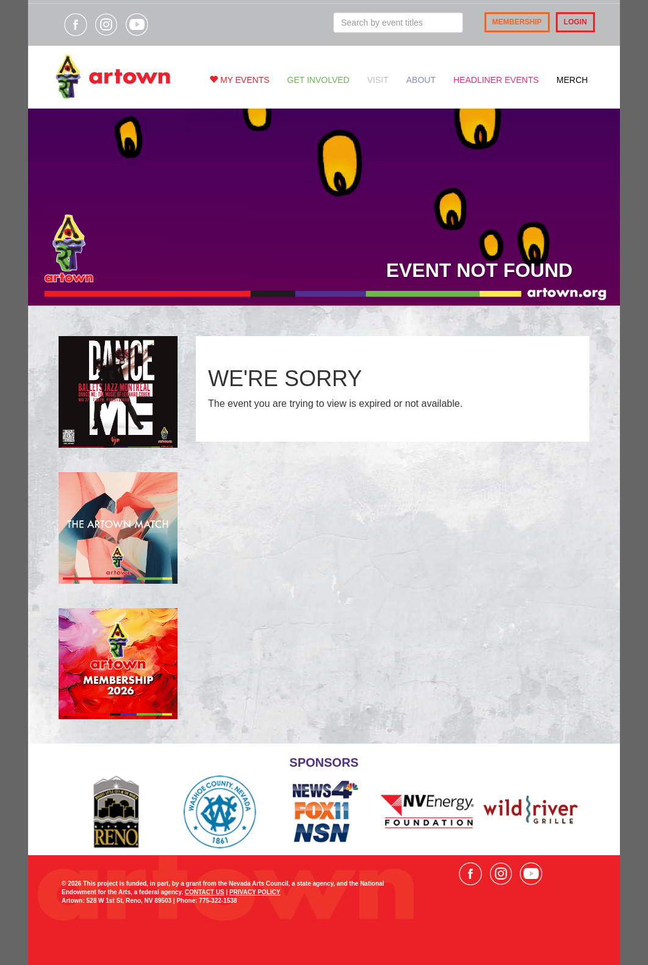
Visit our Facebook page (75, 24)
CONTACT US (205, 892)
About (421, 80)
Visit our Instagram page (106, 24)
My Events (239, 80)
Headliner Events (496, 80)
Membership (517, 22)
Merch (572, 80)
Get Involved (318, 80)
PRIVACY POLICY (255, 892)
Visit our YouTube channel (136, 24)
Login (575, 22)
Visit (378, 80)
